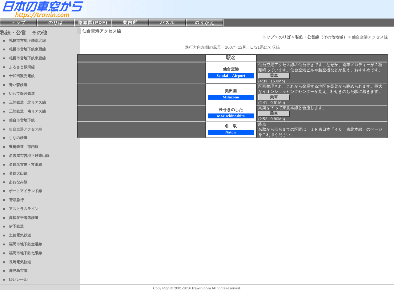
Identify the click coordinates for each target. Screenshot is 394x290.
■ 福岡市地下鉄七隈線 (22, 253)
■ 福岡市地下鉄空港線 (22, 244)
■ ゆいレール (15, 279)
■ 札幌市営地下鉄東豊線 (24, 58)
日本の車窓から (92, 9)
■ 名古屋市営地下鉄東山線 (26, 155)
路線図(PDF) (92, 22)
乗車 (274, 75)
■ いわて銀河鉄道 (19, 93)
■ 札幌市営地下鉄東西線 (24, 49)
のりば (285, 37)
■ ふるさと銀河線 (19, 67)
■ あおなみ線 (15, 182)
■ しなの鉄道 (15, 138)
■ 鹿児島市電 (15, 270)
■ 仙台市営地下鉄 (19, 120)
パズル (167, 22)
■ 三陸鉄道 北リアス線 (24, 102)
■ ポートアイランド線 (22, 191)
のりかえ (205, 22)
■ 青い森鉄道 (15, 85)
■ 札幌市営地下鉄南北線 (24, 40)
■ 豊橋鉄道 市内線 (20, 147)
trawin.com (201, 288)
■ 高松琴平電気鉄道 (20, 218)
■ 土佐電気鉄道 (17, 235)
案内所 (130, 22)
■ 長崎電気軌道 (17, 262)
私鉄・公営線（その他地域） (321, 37)
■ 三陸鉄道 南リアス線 (24, 111)
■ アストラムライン (20, 209)
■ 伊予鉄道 (13, 226)
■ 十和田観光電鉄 (19, 76)
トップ (268, 37)
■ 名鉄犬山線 (15, 173)
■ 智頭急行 (13, 200)
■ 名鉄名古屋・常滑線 (22, 164)
